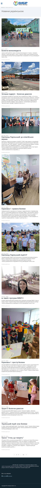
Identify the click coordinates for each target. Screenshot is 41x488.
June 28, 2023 (5, 135)
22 (23, 454)
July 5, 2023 (4, 92)
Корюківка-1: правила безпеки (14, 209)
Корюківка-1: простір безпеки (13, 362)
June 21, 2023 (5, 296)
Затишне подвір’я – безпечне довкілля (17, 94)
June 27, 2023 (5, 207)
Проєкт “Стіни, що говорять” (13, 438)
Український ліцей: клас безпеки (14, 424)
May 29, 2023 (5, 436)
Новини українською (6, 59)
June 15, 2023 (5, 406)
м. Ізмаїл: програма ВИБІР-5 (12, 298)
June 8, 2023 (5, 422)
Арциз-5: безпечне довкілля (12, 408)
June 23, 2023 (5, 253)
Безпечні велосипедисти (11, 50)
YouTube (4, 476)
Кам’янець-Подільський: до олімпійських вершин (18, 138)
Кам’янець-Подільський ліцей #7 (14, 255)
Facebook (9, 476)
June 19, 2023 (5, 360)
